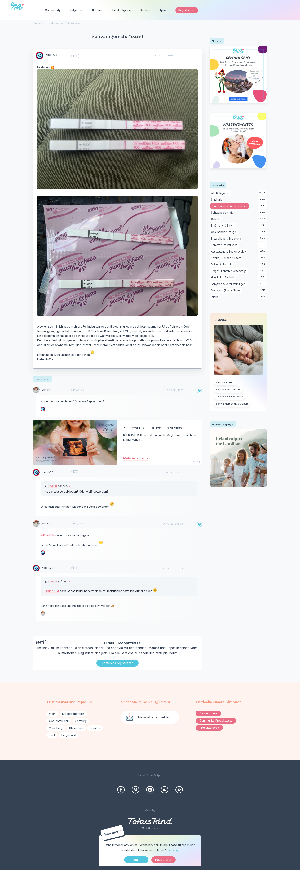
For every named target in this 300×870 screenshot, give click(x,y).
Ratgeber (76, 10)
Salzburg (81, 721)
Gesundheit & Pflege (224, 232)
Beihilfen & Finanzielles (229, 396)
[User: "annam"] (36, 390)
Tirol (52, 735)
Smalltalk (217, 199)
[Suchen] (287, 10)
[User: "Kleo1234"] (39, 55)
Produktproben (209, 727)
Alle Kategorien (221, 193)
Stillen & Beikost (225, 382)
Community (53, 10)
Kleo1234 (51, 54)
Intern (215, 297)
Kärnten (95, 728)
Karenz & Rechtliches (225, 245)
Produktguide (121, 10)
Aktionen (97, 10)
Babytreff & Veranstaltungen (229, 284)
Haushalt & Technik (223, 277)
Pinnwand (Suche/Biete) (226, 290)
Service (145, 10)
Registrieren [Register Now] (163, 860)
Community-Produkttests (216, 720)
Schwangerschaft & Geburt (232, 403)
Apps (162, 10)
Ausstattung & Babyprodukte (229, 251)
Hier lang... (173, 850)
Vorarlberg (56, 728)
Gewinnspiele (208, 713)
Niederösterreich (73, 713)
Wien (52, 713)
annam (46, 389)
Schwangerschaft (222, 212)
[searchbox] (273, 10)
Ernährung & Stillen (223, 225)
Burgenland (68, 735)
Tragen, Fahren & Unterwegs (229, 271)
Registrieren (186, 10)
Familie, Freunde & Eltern (227, 258)
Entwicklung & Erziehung (226, 238)
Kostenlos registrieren (117, 663)
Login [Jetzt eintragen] (136, 860)
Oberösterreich (59, 721)
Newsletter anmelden (154, 717)
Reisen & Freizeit (222, 264)
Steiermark (76, 728)
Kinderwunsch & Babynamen (230, 206)
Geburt (216, 219)
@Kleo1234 (48, 535)
